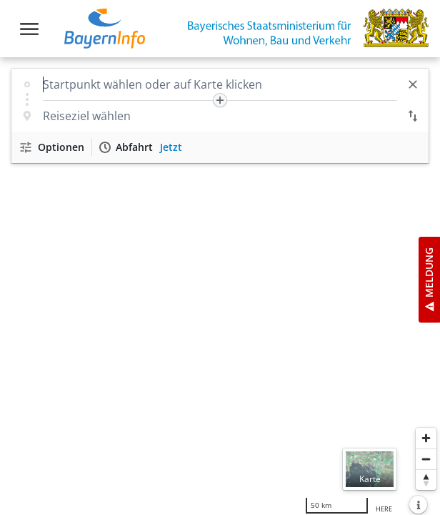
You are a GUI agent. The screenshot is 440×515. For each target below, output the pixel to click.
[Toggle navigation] (29, 29)
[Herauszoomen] (426, 458)
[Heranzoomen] (426, 438)
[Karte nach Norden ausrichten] (426, 479)
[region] (220, 286)
